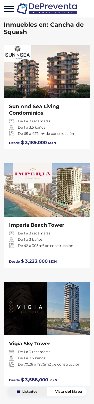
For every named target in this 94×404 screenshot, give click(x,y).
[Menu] (9, 9)
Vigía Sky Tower (29, 344)
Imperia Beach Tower (36, 225)
